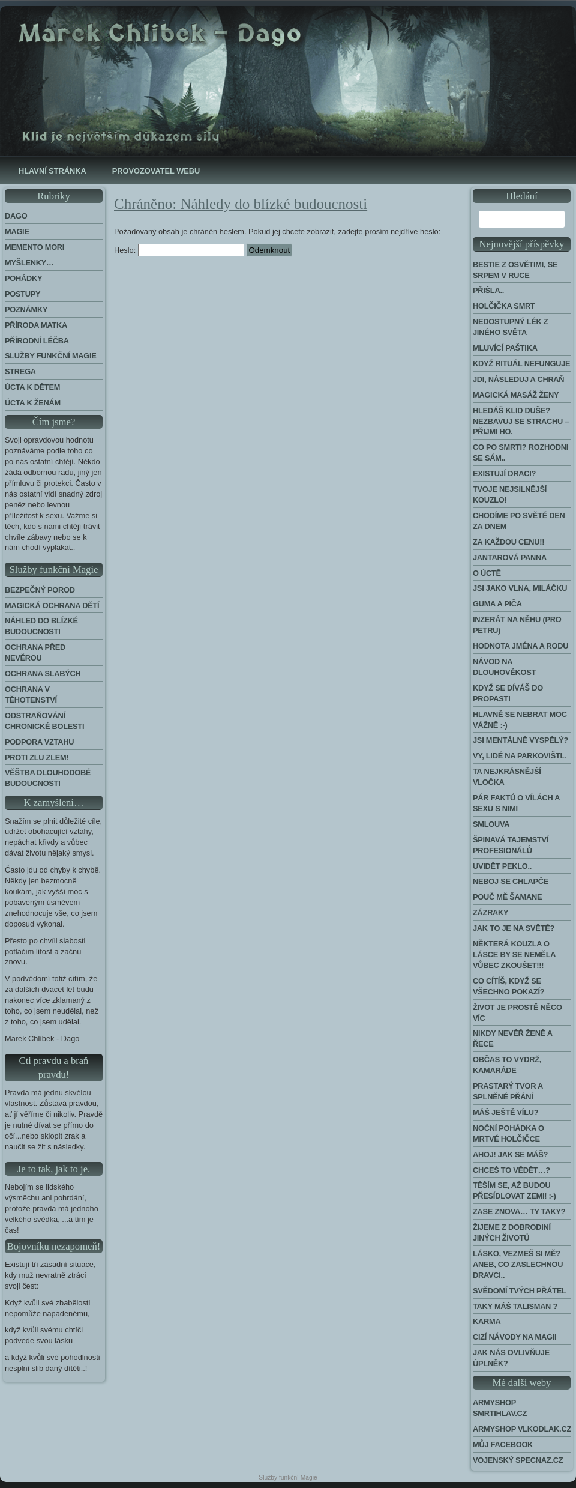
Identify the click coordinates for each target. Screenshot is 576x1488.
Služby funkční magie (51, 355)
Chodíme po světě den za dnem (519, 521)
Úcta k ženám (33, 402)
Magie (17, 231)
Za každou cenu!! (508, 541)
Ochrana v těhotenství (31, 694)
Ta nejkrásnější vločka (507, 777)
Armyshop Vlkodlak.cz (522, 1428)
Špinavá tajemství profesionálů (510, 845)
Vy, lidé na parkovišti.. (519, 755)
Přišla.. (488, 290)
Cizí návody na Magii (514, 1336)
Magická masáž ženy (516, 394)
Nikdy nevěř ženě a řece (513, 1038)
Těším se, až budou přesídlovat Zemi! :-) (514, 1190)
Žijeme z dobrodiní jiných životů (512, 1232)
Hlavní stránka (52, 170)
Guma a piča (497, 603)
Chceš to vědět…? (511, 1170)
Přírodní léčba (37, 340)
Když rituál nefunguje (521, 363)
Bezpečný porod (40, 589)
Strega (20, 371)
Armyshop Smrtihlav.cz (500, 1408)
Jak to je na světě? (513, 928)
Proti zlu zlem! (36, 757)
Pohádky (23, 278)
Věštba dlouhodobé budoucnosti (48, 778)
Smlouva (491, 824)
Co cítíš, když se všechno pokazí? (508, 986)
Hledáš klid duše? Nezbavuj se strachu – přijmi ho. (521, 421)
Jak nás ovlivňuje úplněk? (511, 1358)
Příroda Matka (36, 325)
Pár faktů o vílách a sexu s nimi (516, 803)
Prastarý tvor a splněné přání (508, 1091)
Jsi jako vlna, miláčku (520, 588)
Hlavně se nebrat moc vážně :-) (520, 720)
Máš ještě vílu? (505, 1112)
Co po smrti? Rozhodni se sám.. (520, 452)
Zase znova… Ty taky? (519, 1211)
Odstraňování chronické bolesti (44, 721)
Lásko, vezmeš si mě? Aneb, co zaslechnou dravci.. (518, 1264)
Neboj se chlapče (510, 881)
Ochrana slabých (43, 673)
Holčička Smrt (504, 305)
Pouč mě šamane (507, 896)
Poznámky (26, 309)
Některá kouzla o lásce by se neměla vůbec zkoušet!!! (514, 954)
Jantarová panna (510, 557)
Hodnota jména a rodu (520, 645)
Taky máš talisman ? (515, 1306)
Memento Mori (34, 247)
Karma (486, 1321)
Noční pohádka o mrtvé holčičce (508, 1133)
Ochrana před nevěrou (35, 652)
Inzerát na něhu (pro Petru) (517, 625)
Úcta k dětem (32, 387)
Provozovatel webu (156, 170)
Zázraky (490, 912)
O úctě (487, 573)
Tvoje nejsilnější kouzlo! (510, 494)
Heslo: (179, 250)
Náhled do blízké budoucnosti (41, 626)
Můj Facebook (503, 1444)
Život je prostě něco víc (517, 1013)
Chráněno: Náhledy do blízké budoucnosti (240, 204)
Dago (16, 215)
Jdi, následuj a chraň (518, 379)
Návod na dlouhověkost (504, 667)
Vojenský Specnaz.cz (518, 1460)
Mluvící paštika (505, 347)
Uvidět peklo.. (502, 866)
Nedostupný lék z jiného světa (510, 327)
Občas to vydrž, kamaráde (507, 1065)
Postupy (22, 293)
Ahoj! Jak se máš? (510, 1154)
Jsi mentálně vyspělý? (520, 740)
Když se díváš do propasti (508, 693)
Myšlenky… (29, 262)
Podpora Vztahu (39, 741)
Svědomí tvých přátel (519, 1290)
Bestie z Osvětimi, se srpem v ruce (515, 270)
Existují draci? (504, 473)
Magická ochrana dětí (52, 605)
